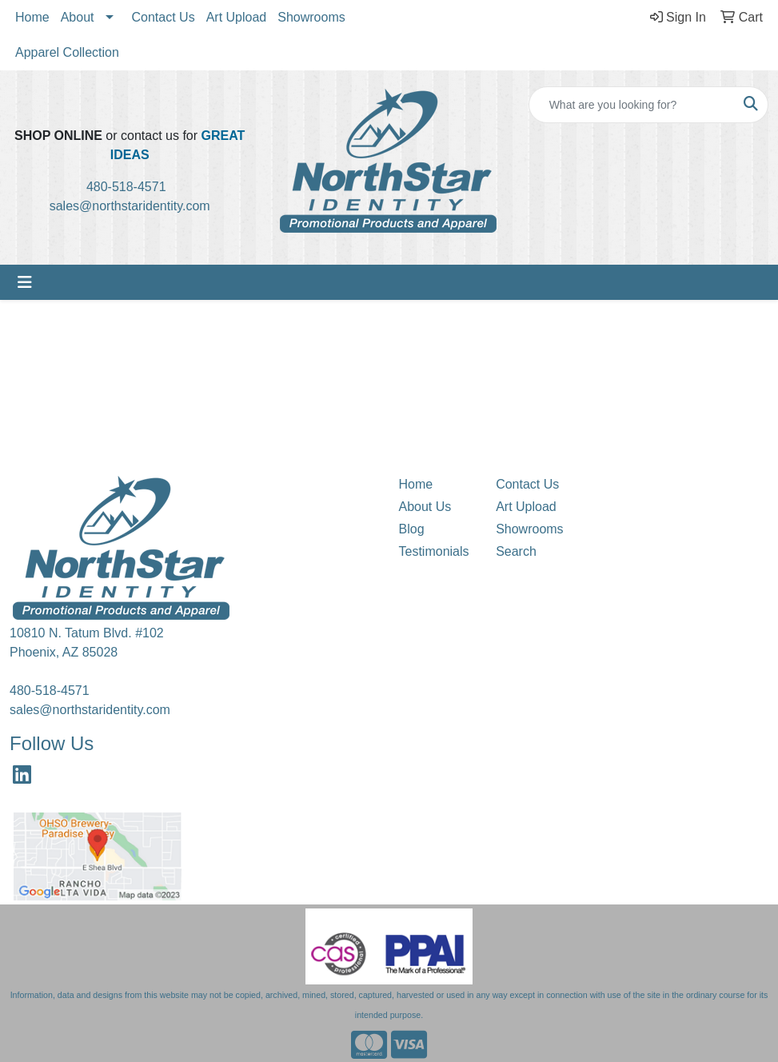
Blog (412, 529)
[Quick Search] (632, 104)
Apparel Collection (67, 52)
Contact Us (163, 17)
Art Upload (236, 17)
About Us (425, 506)
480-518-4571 (131, 187)
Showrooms (311, 17)
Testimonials (434, 551)
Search (516, 551)
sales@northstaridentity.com (130, 206)
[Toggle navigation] (25, 282)
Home (32, 17)
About (77, 17)
